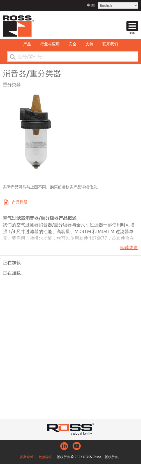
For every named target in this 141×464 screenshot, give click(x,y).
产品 (27, 44)
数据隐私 (45, 457)
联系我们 (110, 44)
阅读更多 (129, 247)
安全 (73, 44)
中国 (91, 5)
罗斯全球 (26, 457)
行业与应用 (50, 44)
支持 (89, 44)
